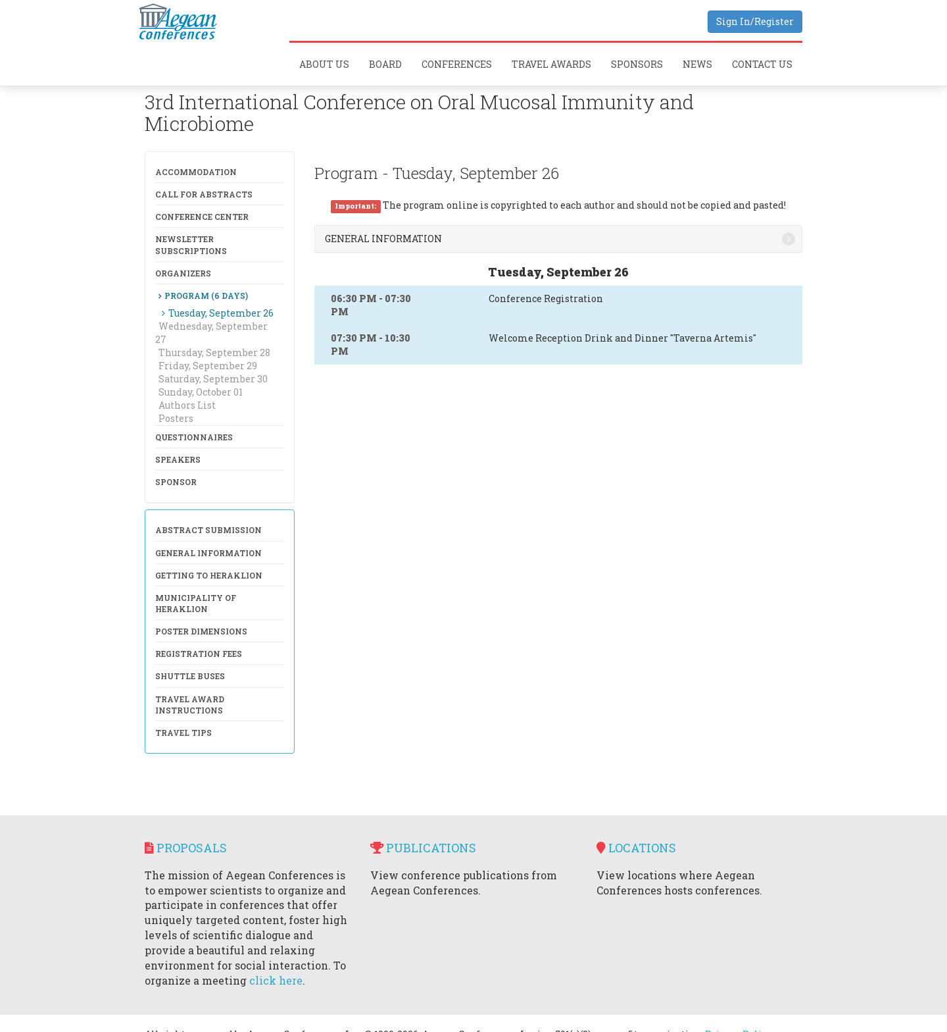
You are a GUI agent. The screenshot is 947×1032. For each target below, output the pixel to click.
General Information (208, 553)
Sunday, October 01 (200, 392)
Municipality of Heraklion (195, 603)
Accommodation (196, 172)
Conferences (457, 64)
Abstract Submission (208, 530)
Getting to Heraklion (208, 575)
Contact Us (762, 64)
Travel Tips (183, 732)
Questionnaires (194, 437)
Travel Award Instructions (189, 704)
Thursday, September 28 (214, 352)
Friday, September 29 (207, 365)
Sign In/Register (755, 21)
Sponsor (176, 482)
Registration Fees (198, 653)
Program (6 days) (206, 295)
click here (276, 980)
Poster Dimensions (201, 631)
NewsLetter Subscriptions (191, 244)
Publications (423, 848)
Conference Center (202, 216)
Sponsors (637, 64)
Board (385, 64)
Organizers (183, 273)
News (697, 64)
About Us (324, 64)
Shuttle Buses (190, 676)
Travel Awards (551, 64)
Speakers (178, 459)
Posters (175, 418)
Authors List (187, 405)
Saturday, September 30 (213, 379)
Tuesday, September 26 (221, 313)
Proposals (186, 848)
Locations (636, 848)
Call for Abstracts (204, 194)
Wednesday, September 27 (211, 333)
